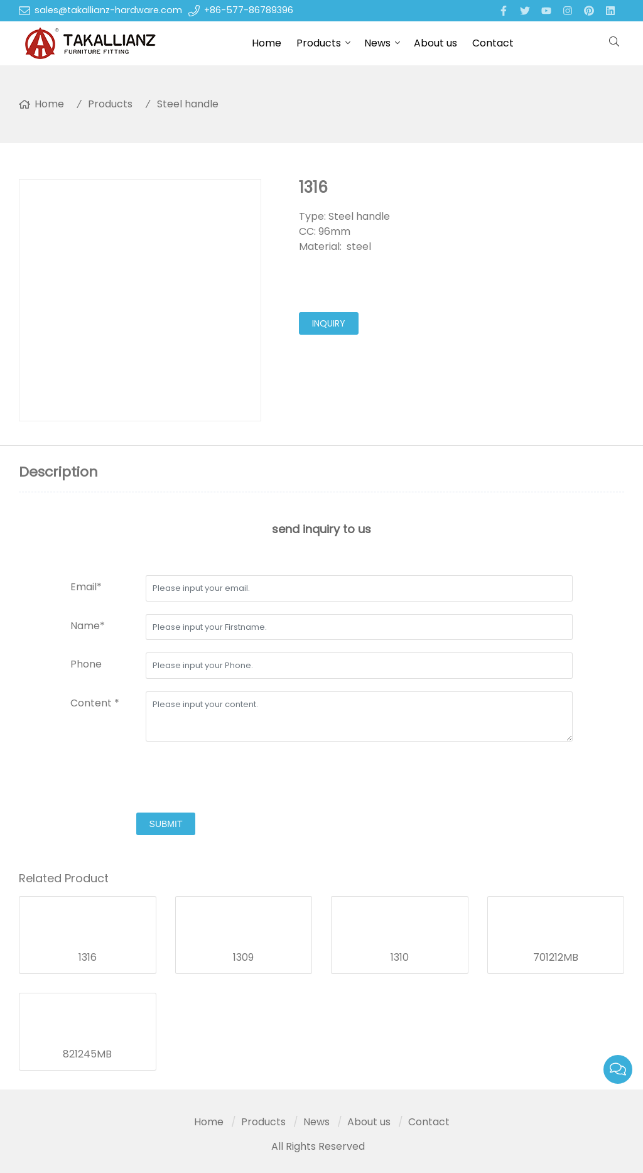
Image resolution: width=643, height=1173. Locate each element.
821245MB (87, 1054)
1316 (87, 957)
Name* (87, 626)
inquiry (328, 323)
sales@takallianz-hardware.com (108, 10)
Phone (86, 664)
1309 (243, 957)
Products (318, 43)
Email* (86, 587)
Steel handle (188, 104)
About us (435, 43)
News (377, 43)
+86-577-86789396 (248, 10)
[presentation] (165, 778)
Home (266, 43)
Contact (493, 43)
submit (166, 824)
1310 (400, 957)
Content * (94, 703)
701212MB (555, 957)
